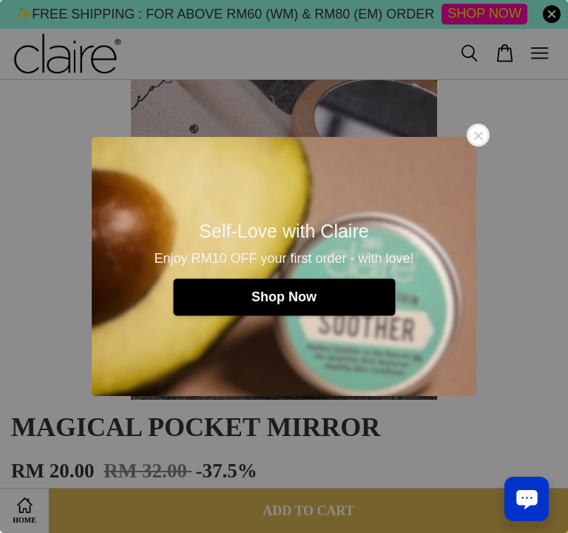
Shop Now (284, 296)
